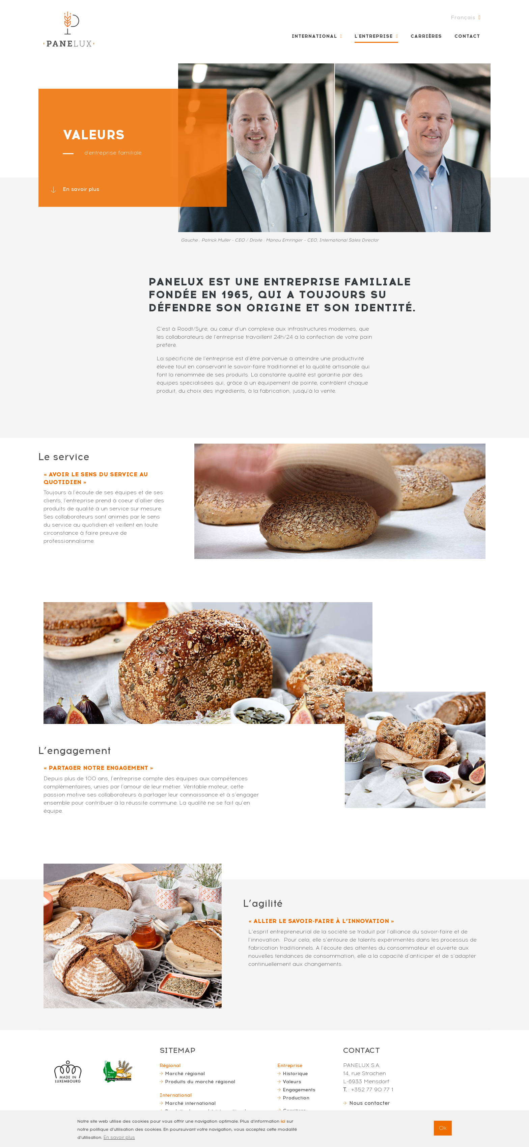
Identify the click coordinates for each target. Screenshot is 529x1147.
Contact (467, 36)
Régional (170, 1065)
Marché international (190, 1103)
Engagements (299, 1090)
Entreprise (289, 1065)
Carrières (426, 36)
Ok (443, 1129)
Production (296, 1098)
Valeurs (292, 1082)
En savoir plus (82, 189)
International (314, 36)
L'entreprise (374, 36)
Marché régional (185, 1073)
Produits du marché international (205, 1111)
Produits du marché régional (200, 1082)
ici (283, 1122)
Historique (295, 1073)
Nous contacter (370, 1103)
